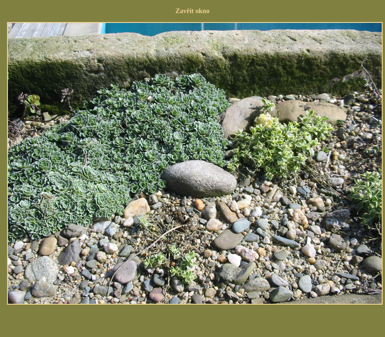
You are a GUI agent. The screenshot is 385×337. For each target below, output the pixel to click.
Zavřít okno (192, 11)
